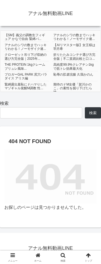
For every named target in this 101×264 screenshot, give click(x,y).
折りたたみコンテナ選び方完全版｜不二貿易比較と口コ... (74, 56)
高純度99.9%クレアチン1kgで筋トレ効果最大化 (73, 66)
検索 (4, 103)
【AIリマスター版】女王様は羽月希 (74, 47)
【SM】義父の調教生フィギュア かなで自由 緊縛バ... (25, 37)
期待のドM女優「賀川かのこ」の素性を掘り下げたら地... (72, 88)
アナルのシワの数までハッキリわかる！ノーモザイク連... (74, 37)
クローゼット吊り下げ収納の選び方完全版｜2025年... (26, 56)
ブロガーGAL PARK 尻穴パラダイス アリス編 (26, 76)
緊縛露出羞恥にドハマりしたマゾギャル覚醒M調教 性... (26, 86)
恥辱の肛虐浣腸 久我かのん (73, 74)
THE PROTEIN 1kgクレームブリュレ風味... (25, 66)
